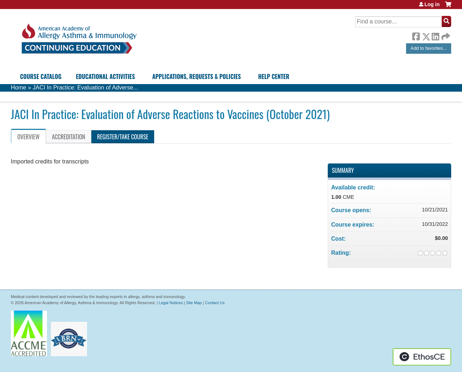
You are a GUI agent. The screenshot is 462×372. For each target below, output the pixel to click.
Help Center (273, 76)
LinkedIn (435, 35)
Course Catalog (41, 76)
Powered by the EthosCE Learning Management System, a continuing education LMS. (422, 357)
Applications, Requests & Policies (196, 76)
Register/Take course (122, 136)
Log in (432, 4)
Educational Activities (105, 76)
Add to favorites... (429, 48)
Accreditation (68, 136)
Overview (28, 136)
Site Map (193, 303)
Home (18, 87)
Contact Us (215, 303)
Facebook (415, 35)
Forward (445, 35)
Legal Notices (171, 303)
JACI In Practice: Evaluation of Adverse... (85, 87)
